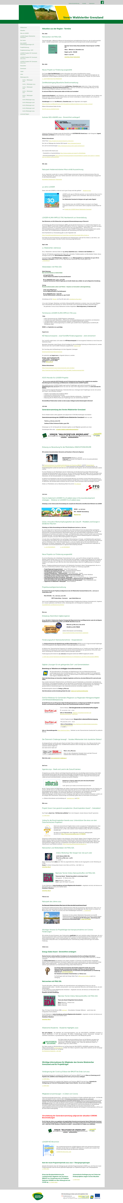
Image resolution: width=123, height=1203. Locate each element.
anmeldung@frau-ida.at (75, 299)
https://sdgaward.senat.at (74, 143)
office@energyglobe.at (84, 976)
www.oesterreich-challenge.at (59, 758)
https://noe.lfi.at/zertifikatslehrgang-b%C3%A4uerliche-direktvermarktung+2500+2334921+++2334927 (67, 104)
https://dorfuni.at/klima (64, 730)
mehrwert (64, 1010)
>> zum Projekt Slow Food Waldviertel (52, 78)
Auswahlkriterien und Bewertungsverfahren (53, 604)
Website (54, 299)
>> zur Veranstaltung (49, 547)
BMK (78, 798)
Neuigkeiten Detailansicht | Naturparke (52, 179)
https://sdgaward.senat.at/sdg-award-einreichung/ (71, 145)
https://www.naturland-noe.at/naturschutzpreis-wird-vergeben (58, 368)
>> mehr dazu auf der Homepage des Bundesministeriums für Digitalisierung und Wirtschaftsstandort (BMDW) (70, 656)
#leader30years (87, 190)
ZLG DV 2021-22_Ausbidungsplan (50, 109)
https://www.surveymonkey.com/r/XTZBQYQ (73, 834)
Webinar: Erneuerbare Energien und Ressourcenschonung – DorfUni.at (75, 713)
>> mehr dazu (45, 1085)
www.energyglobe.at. (67, 971)
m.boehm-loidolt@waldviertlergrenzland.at (67, 429)
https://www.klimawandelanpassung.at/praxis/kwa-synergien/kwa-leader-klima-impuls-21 (65, 235)
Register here (77, 514)
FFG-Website (77, 483)
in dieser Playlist (58, 1047)
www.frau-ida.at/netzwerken (72, 57)
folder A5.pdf (77, 345)
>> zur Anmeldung (65, 547)
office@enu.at (49, 361)
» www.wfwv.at (46, 260)
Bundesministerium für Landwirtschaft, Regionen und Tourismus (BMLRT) (63, 465)
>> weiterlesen (86, 910)
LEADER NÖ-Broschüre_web (63, 1151)
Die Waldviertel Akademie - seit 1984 (51, 1051)
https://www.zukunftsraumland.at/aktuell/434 (74, 844)
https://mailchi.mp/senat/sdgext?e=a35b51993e (61, 141)
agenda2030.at (71, 798)
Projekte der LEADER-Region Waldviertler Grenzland (77, 209)
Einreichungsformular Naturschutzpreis (52, 351)
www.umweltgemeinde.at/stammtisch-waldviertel (75, 632)
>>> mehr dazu (46, 815)
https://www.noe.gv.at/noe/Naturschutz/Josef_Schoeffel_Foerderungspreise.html (63, 370)
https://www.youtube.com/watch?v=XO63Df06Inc (73, 153)
